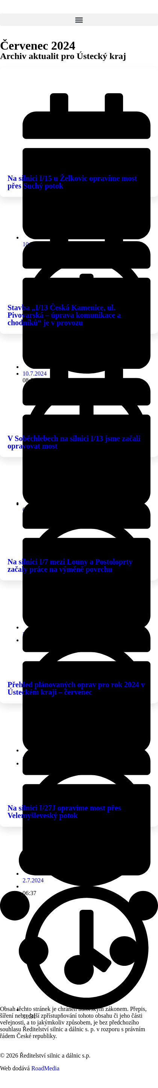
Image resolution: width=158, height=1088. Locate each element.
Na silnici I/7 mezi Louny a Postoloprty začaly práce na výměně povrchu (70, 565)
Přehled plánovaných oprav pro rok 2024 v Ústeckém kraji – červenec (76, 688)
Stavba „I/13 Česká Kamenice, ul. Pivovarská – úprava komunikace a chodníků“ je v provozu (64, 315)
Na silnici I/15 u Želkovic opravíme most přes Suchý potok (72, 182)
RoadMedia (45, 1068)
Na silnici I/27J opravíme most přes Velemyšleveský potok (64, 812)
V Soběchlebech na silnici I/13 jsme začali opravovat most (74, 442)
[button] (79, 20)
